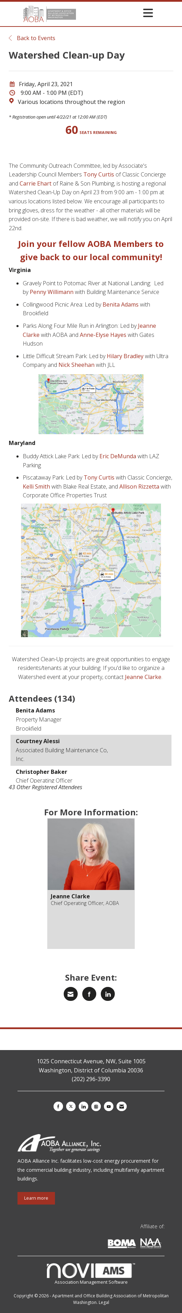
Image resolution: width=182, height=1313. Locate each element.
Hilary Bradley (125, 356)
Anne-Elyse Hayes (103, 335)
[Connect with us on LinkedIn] (83, 1106)
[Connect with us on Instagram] (96, 1106)
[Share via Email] (71, 994)
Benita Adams (121, 304)
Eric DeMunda (117, 456)
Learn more (36, 1198)
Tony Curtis (98, 174)
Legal (104, 1302)
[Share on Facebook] (89, 994)
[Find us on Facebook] (58, 1106)
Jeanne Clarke (143, 677)
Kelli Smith (36, 486)
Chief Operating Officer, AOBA (85, 903)
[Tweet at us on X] (71, 1106)
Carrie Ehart (35, 183)
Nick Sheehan (76, 365)
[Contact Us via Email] (122, 1106)
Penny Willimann (52, 292)
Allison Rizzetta (139, 486)
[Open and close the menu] (116, 12)
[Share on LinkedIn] (108, 994)
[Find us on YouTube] (108, 1106)
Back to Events (32, 38)
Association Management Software (91, 1274)
